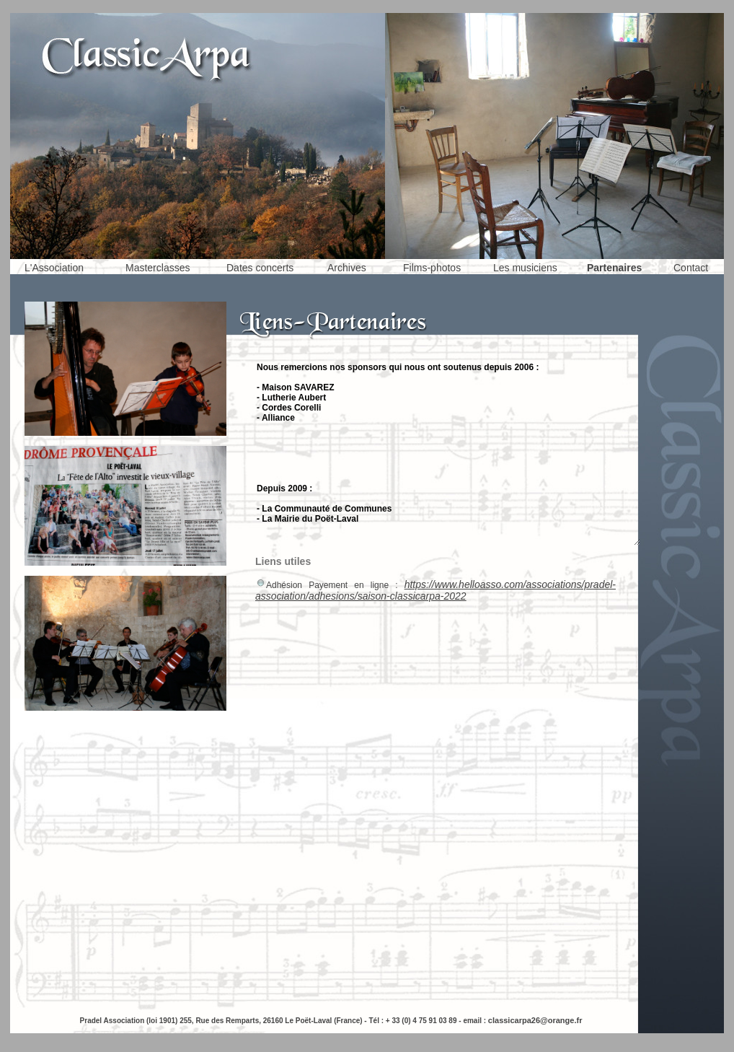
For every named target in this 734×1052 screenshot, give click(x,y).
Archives (346, 267)
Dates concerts (259, 267)
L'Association (54, 267)
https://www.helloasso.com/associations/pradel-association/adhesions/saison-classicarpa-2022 (435, 590)
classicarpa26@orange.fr (535, 1020)
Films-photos (432, 267)
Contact (690, 267)
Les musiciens (525, 267)
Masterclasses (157, 267)
